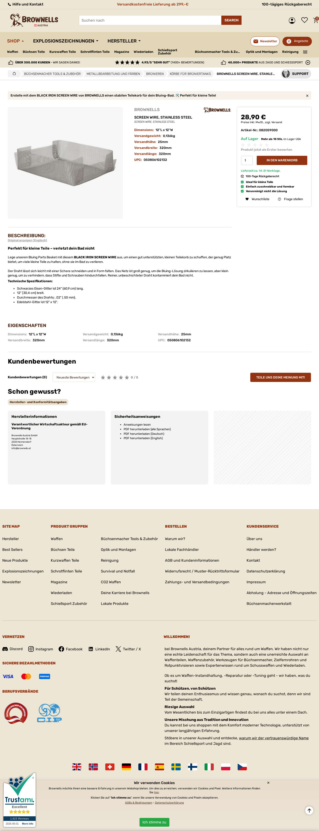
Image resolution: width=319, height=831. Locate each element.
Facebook (71, 649)
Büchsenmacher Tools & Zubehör (218, 52)
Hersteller (122, 41)
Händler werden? (261, 549)
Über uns (254, 539)
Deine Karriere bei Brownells (125, 593)
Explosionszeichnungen (63, 41)
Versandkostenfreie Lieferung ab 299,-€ (152, 4)
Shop (13, 41)
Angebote (301, 41)
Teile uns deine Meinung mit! (280, 377)
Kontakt (253, 560)
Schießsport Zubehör (167, 52)
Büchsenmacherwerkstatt (269, 603)
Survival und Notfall (118, 571)
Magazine (121, 52)
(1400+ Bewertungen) (173, 62)
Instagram (40, 649)
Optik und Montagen (262, 52)
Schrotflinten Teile (95, 52)
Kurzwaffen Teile (62, 52)
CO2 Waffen (111, 582)
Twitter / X (128, 649)
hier (156, 792)
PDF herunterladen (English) (143, 438)
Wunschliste (305, 20)
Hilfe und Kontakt (25, 4)
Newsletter (11, 582)
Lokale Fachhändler (182, 549)
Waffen (12, 52)
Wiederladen (143, 52)
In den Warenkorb (282, 160)
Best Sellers (12, 549)
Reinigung (290, 52)
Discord (12, 649)
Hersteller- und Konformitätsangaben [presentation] (38, 402)
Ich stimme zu (154, 822)
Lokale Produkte (114, 603)
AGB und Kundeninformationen (192, 560)
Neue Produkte (15, 560)
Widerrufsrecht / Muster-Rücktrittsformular (202, 571)
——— (305, 51)
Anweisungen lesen (137, 424)
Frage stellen (290, 199)
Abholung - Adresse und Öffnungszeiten (282, 593)
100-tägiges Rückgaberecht (287, 4)
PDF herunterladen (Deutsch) (144, 433)
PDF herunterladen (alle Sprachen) (147, 429)
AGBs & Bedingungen (138, 802)
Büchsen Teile (34, 52)
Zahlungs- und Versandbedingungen (197, 582)
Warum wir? (175, 539)
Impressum (256, 582)
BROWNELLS (147, 109)
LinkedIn (99, 649)
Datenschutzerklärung (266, 571)
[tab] (38, 402)
